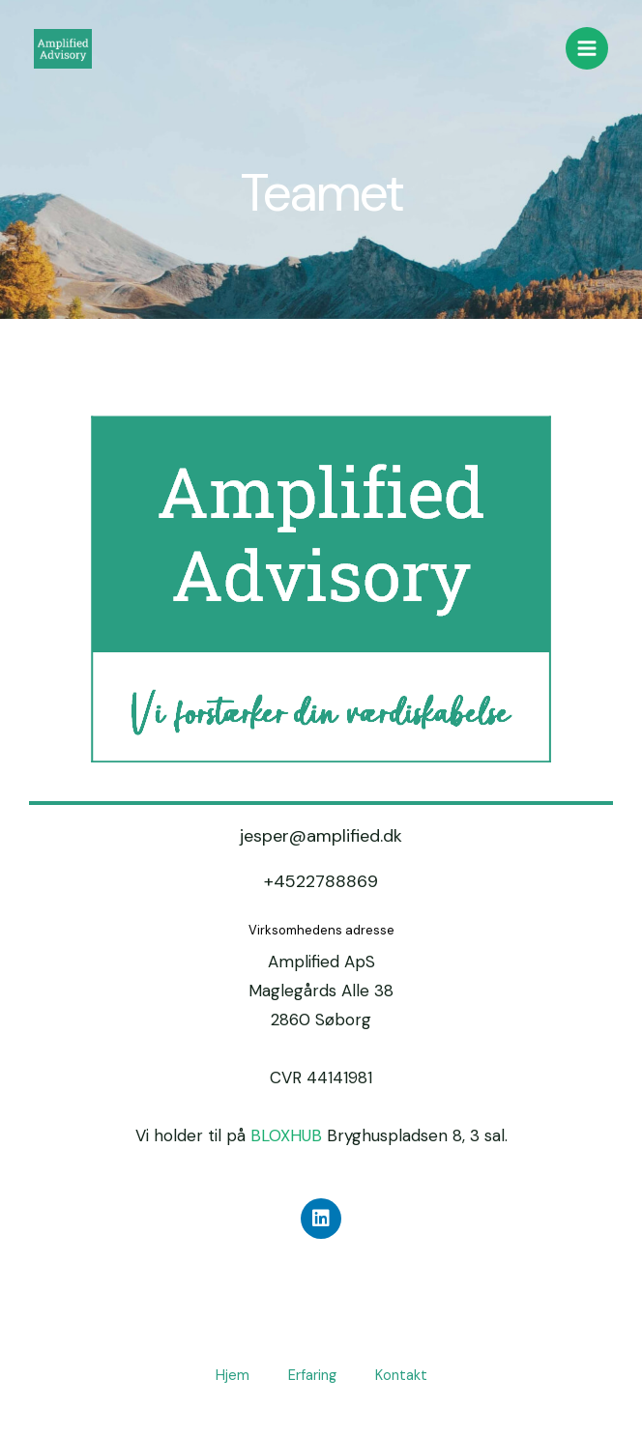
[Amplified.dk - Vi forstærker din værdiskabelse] (63, 49)
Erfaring (312, 1375)
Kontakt (401, 1375)
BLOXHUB (286, 1135)
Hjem (232, 1375)
